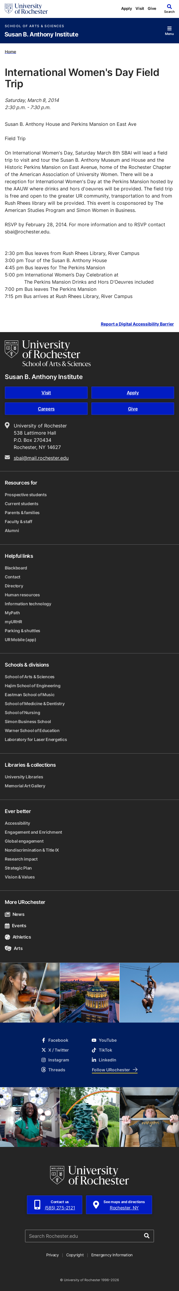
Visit (139, 8)
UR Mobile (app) (20, 639)
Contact (12, 577)
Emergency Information (112, 1255)
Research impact (21, 859)
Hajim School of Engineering (32, 685)
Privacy (52, 1255)
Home (10, 51)
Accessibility (17, 823)
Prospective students (26, 494)
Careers (46, 409)
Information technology (28, 603)
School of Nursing (22, 712)
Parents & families (22, 512)
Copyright (75, 1255)
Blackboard (16, 568)
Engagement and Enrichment (33, 832)
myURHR (13, 621)
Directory (14, 586)
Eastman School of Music (30, 694)
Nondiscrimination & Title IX (32, 850)
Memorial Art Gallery (25, 786)
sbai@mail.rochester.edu (41, 458)
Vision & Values (20, 877)
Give (152, 8)
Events (15, 925)
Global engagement (24, 841)
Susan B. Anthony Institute (41, 34)
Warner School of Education (32, 730)
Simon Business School (28, 721)
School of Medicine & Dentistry (35, 703)
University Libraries (24, 777)
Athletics (18, 937)
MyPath (12, 612)
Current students (21, 503)
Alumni (12, 530)
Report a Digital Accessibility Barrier (137, 323)
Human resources (22, 595)
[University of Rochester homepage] (26, 9)
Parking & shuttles (22, 630)
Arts (13, 948)
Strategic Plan (18, 868)
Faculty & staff (18, 521)
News (14, 914)
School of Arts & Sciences (34, 26)
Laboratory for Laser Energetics (36, 739)
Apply (126, 8)
